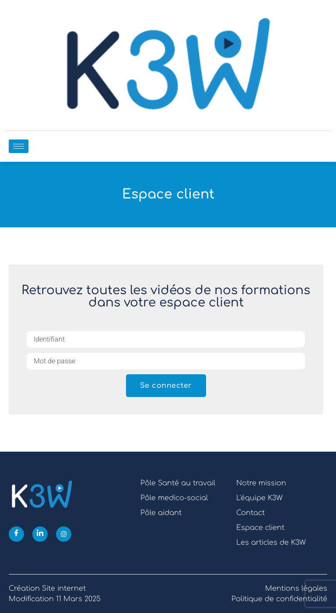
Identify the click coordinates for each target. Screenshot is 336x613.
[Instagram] (63, 534)
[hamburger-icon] (18, 146)
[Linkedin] (40, 534)
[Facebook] (16, 534)
